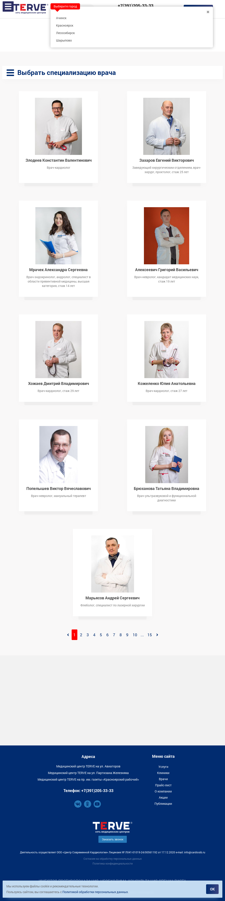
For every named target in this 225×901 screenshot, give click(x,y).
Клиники (163, 773)
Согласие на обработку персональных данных (112, 858)
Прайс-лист (163, 785)
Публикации (163, 803)
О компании (163, 791)
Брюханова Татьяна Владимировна (166, 488)
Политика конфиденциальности (113, 863)
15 (149, 634)
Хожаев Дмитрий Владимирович (58, 383)
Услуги (163, 767)
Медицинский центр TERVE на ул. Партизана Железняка (88, 773)
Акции (163, 797)
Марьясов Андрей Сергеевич (112, 597)
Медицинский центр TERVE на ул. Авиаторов (88, 766)
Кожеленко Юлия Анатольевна (167, 383)
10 (135, 634)
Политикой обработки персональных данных (95, 892)
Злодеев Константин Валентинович (58, 160)
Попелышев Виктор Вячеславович (58, 488)
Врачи (163, 779)
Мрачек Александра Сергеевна (58, 269)
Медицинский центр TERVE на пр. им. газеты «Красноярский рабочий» (88, 779)
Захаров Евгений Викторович (166, 160)
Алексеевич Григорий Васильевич (166, 269)
